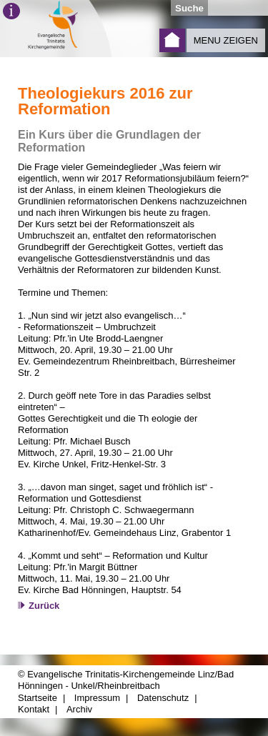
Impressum (97, 697)
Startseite (172, 40)
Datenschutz (163, 697)
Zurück (44, 605)
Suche (189, 8)
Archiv (79, 709)
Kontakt (33, 709)
